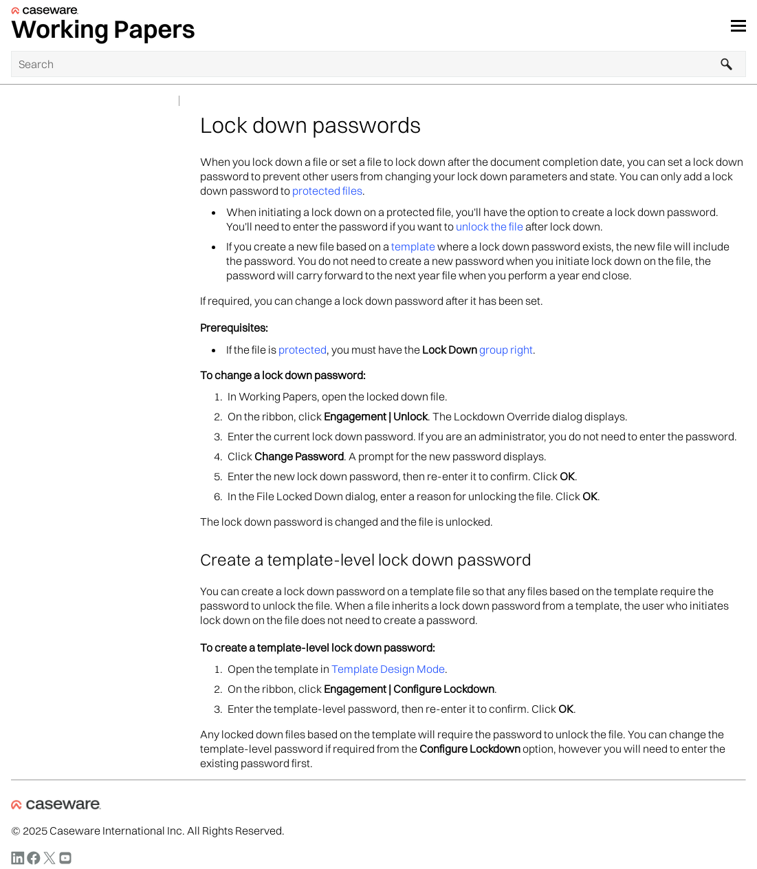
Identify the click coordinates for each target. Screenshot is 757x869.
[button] (726, 64)
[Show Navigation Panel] (738, 25)
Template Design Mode (388, 669)
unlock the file (489, 226)
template (413, 246)
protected (302, 349)
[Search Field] (378, 64)
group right (506, 349)
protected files (327, 190)
